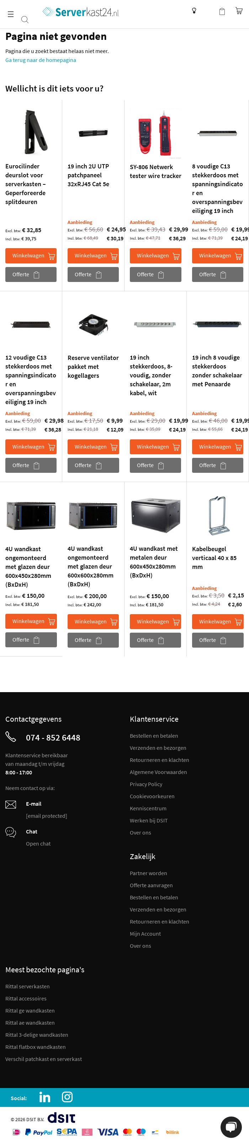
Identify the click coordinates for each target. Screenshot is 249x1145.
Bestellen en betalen (154, 735)
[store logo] (80, 11)
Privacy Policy (146, 784)
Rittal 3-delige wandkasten (36, 1034)
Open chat (38, 843)
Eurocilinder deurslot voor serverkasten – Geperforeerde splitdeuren (25, 184)
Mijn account (207, 10)
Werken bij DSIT (149, 820)
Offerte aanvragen (151, 885)
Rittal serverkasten (27, 986)
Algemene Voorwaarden (158, 771)
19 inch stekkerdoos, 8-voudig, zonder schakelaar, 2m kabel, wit (151, 375)
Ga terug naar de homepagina (40, 59)
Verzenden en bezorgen (158, 747)
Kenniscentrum (192, 10)
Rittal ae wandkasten (30, 1022)
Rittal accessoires (26, 998)
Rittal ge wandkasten (30, 1010)
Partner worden (148, 873)
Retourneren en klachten (159, 759)
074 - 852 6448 (53, 737)
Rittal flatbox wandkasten (35, 1046)
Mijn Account (145, 933)
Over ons (140, 832)
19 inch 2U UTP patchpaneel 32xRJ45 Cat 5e (88, 175)
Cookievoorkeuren (152, 796)
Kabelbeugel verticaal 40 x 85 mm (214, 558)
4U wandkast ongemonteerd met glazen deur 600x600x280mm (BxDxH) (90, 566)
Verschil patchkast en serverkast (43, 1058)
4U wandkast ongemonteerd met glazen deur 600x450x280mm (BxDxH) (28, 567)
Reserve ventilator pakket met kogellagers (93, 367)
